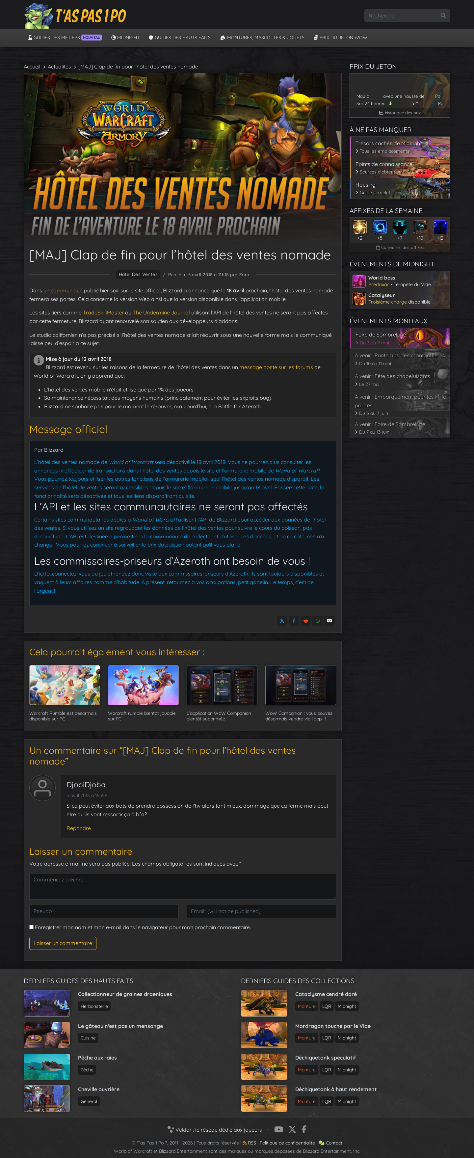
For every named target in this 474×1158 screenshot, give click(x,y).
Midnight (125, 37)
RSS (249, 1143)
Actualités (59, 66)
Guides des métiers (65, 37)
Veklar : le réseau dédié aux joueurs (215, 1129)
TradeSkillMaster (103, 312)
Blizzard (54, 449)
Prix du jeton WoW (340, 37)
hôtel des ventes (138, 274)
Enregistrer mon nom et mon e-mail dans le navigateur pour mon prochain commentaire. (143, 927)
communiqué (67, 290)
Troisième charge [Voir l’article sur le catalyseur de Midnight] (387, 302)
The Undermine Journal (160, 312)
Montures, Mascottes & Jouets (262, 37)
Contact (330, 1143)
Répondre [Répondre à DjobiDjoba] (78, 828)
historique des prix (400, 112)
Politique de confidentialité (287, 1143)
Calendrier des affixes (400, 247)
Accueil (32, 66)
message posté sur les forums (276, 367)
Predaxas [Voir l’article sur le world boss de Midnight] (378, 284)
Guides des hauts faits (180, 37)
